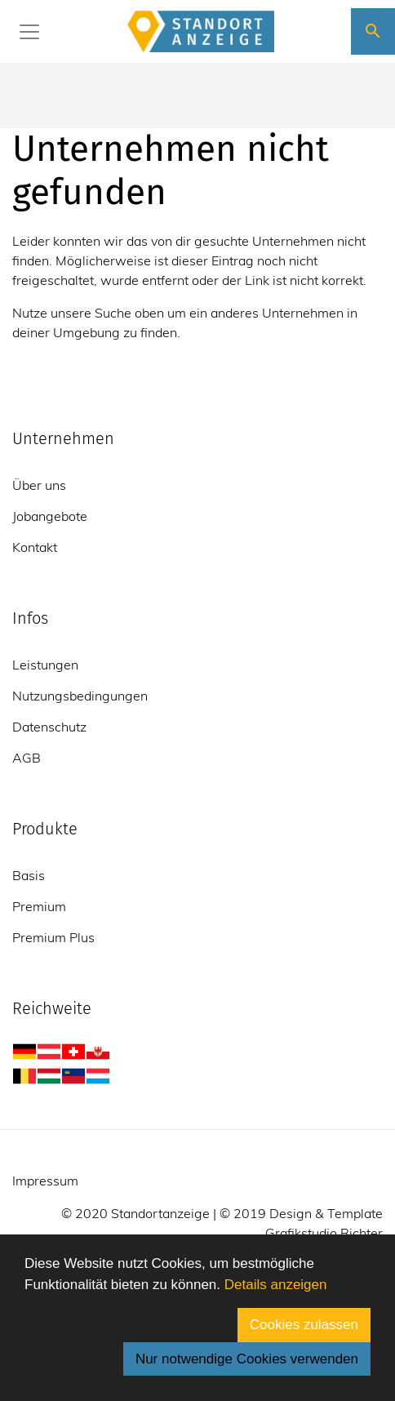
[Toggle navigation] (29, 32)
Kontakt (34, 547)
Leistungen (45, 664)
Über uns (39, 485)
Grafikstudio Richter (324, 1233)
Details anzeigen (275, 1284)
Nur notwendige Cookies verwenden (246, 1359)
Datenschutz (49, 726)
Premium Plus (53, 937)
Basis (28, 875)
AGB (26, 757)
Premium (39, 906)
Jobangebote (49, 516)
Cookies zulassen (304, 1324)
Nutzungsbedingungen (80, 695)
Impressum (45, 1180)
